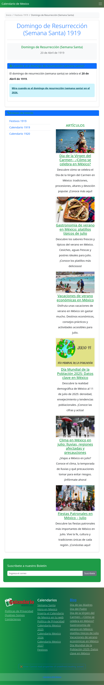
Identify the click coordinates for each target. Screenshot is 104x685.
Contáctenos (13, 619)
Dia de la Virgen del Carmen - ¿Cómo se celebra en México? (75, 159)
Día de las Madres (81, 605)
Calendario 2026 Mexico (52, 677)
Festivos (42, 649)
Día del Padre (78, 609)
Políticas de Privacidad (19, 611)
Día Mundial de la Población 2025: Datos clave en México (75, 373)
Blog (73, 600)
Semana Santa (46, 605)
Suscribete (89, 573)
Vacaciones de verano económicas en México (75, 297)
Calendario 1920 (19, 133)
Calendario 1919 (19, 127)
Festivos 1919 (17, 121)
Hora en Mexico (47, 609)
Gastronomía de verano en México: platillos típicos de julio (75, 229)
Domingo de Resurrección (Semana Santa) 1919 (52, 29)
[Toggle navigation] (100, 4)
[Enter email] (45, 573)
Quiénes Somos (15, 615)
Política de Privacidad (50, 621)
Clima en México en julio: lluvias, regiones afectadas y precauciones (75, 446)
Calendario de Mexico (15, 4)
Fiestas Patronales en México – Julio (75, 515)
